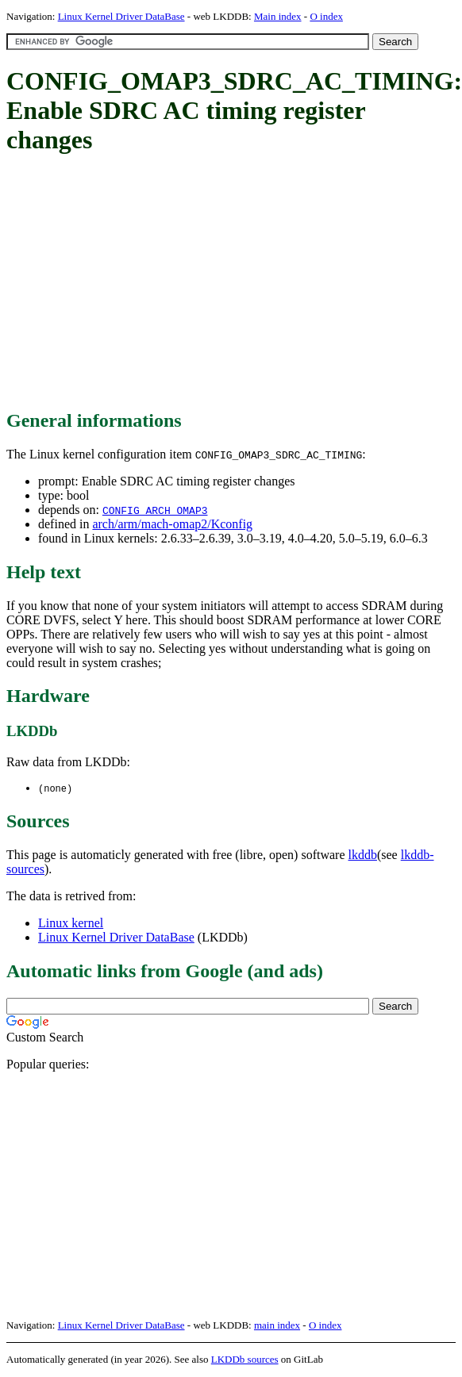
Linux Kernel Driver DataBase (121, 16)
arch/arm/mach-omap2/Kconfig (172, 524)
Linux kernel (70, 923)
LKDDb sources (245, 1360)
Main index (278, 16)
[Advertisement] (231, 283)
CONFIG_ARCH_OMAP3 (155, 510)
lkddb (362, 855)
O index (326, 16)
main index (277, 1326)
